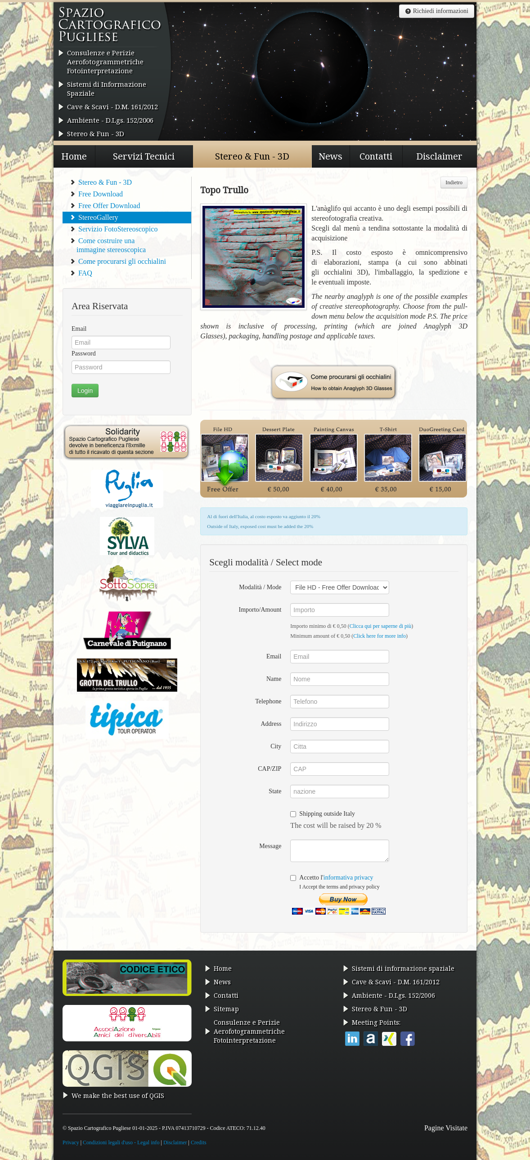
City (275, 746)
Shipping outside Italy (322, 813)
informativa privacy (348, 877)
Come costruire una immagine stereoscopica (107, 245)
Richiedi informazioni (436, 11)
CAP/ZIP (269, 768)
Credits (199, 1142)
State (275, 791)
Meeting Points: (376, 1022)
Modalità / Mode (260, 587)
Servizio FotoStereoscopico (113, 229)
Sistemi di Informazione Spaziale (106, 89)
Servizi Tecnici (144, 156)
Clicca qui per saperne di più (381, 626)
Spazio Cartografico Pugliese (110, 27)
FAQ (80, 273)
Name (273, 679)
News (330, 156)
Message (270, 846)
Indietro (454, 182)
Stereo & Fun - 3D (95, 133)
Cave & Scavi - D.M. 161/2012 (112, 106)
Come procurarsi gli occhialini (117, 261)
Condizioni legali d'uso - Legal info (121, 1142)
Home (74, 156)
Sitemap (226, 1008)
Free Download (96, 194)
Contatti (375, 156)
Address (271, 723)
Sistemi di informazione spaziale (403, 968)
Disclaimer (439, 156)
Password (84, 353)
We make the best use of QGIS (118, 1095)
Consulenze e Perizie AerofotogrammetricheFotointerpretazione (105, 61)
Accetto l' (334, 882)
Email (79, 328)
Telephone (268, 701)
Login (85, 390)
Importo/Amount (259, 609)
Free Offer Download (104, 205)
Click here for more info (379, 636)
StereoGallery (93, 217)
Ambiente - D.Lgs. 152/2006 (110, 120)
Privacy (71, 1142)
